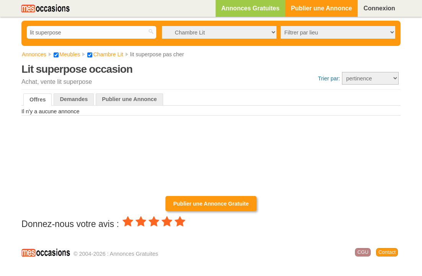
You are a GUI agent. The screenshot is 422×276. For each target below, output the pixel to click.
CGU (362, 252)
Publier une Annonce (321, 8)
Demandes (74, 99)
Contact (387, 252)
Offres (37, 99)
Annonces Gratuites (250, 8)
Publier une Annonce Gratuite (211, 204)
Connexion (379, 8)
